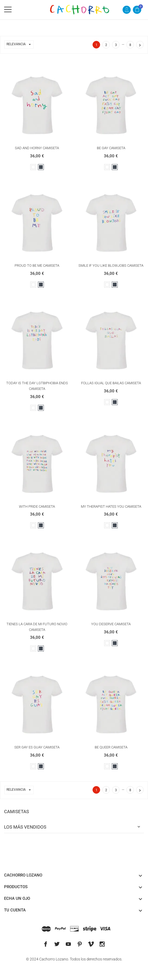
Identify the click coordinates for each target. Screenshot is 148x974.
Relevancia (19, 44)
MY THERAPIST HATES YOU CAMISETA (111, 506)
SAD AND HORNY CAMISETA (37, 148)
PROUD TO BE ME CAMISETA (37, 265)
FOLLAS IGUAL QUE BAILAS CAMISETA (111, 383)
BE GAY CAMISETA (111, 148)
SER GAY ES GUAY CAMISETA (37, 747)
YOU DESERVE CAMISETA (111, 624)
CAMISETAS (16, 811)
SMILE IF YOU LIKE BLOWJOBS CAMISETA (110, 265)
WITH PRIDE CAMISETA (37, 506)
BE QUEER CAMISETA (111, 747)
